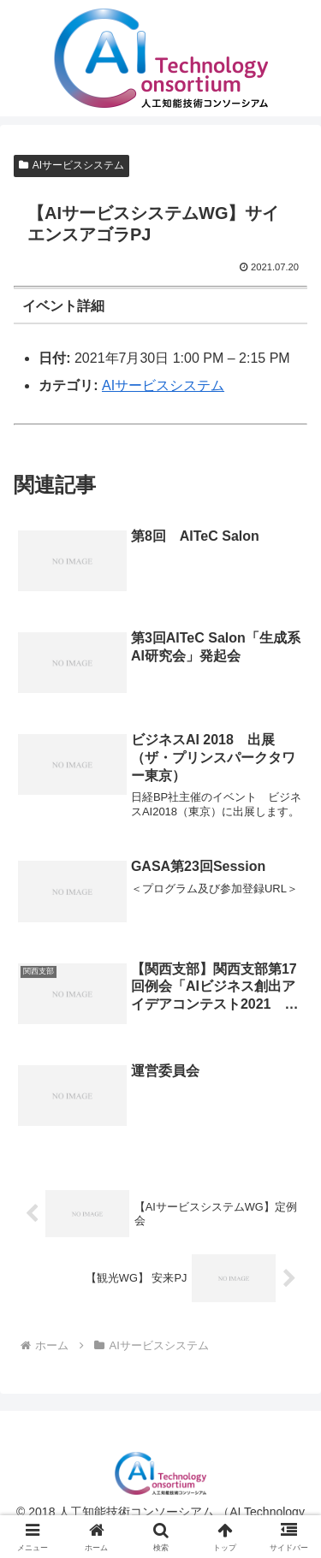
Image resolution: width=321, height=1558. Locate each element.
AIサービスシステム (71, 165)
